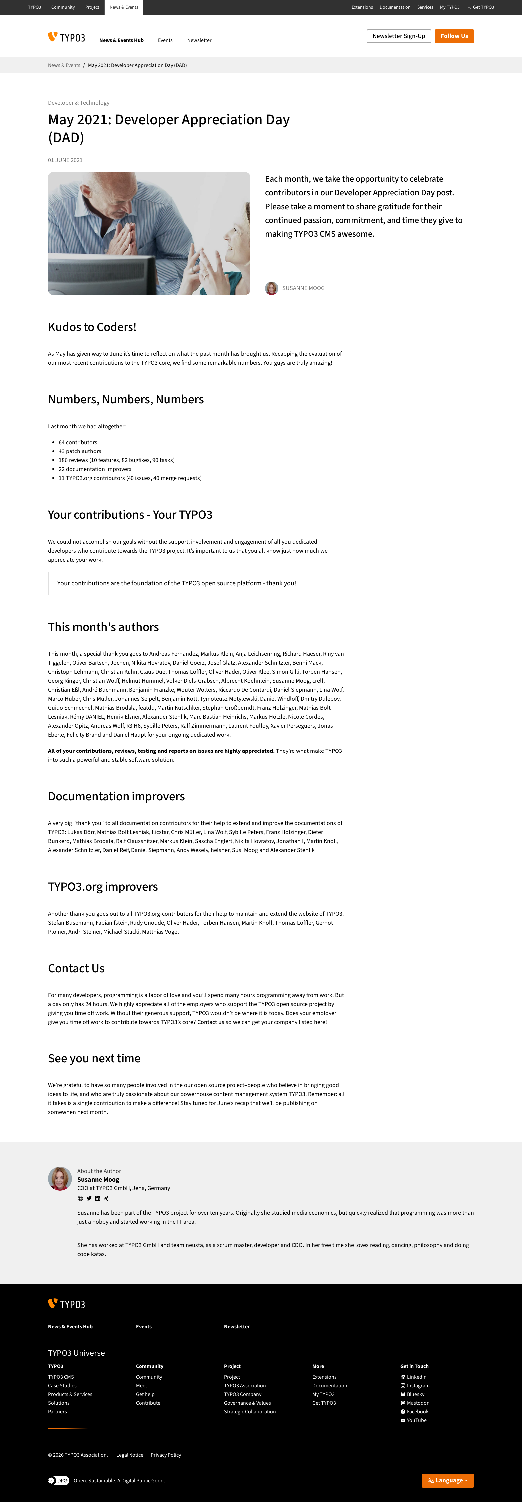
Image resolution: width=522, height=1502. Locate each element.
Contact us (210, 1022)
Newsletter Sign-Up (399, 36)
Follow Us (454, 36)
